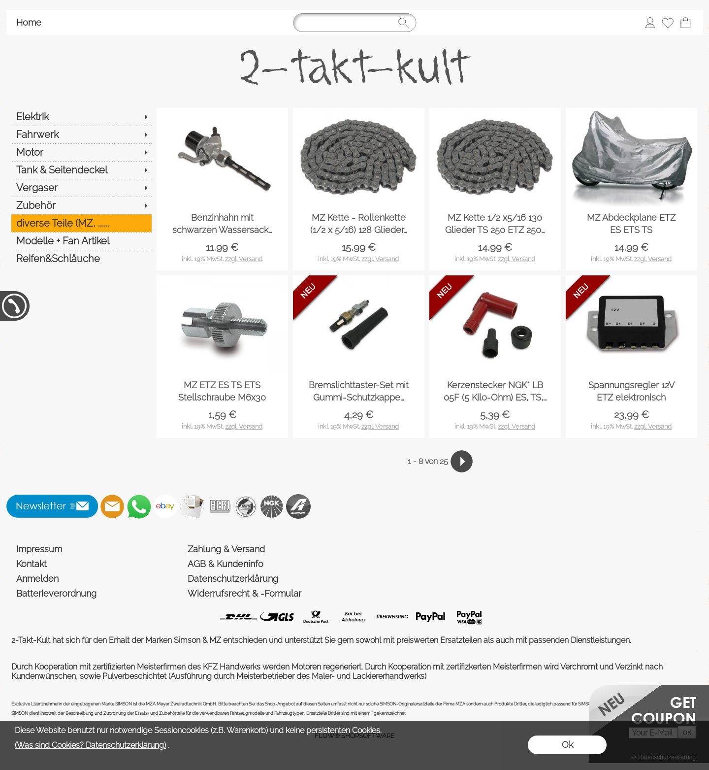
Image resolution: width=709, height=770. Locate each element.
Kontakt (31, 564)
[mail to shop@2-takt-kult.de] (112, 506)
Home (28, 22)
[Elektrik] (81, 117)
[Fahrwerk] (81, 134)
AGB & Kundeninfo (225, 564)
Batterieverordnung (56, 593)
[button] (52, 506)
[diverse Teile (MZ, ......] (81, 223)
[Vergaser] (81, 188)
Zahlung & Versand (226, 549)
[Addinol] (298, 506)
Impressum (39, 549)
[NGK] (271, 506)
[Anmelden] (650, 22)
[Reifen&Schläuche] (81, 259)
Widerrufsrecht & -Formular (244, 593)
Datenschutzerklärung (233, 578)
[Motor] (81, 152)
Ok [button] (567, 744)
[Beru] (218, 506)
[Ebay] (165, 506)
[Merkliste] (667, 22)
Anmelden (37, 578)
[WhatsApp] (139, 506)
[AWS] (245, 506)
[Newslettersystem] (192, 506)
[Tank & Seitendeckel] (81, 170)
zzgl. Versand (243, 259)
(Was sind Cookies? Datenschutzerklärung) (90, 745)
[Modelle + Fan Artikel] (81, 241)
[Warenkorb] (685, 22)
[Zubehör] (81, 205)
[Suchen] (354, 22)
